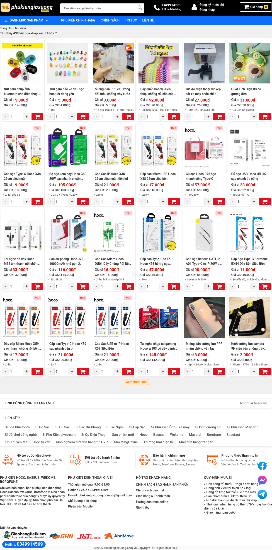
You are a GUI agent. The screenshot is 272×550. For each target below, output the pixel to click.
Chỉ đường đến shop (82, 501)
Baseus (158, 435)
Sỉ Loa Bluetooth (17, 427)
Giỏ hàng (256, 7)
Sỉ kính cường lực (208, 427)
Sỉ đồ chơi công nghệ (21, 435)
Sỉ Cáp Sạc (137, 427)
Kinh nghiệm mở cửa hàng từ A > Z (82, 442)
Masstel (195, 435)
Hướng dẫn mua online (152, 502)
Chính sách (110, 20)
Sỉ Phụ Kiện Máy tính (242, 427)
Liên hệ (148, 20)
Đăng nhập (207, 10)
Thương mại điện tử (158, 442)
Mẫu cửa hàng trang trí (196, 442)
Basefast (233, 435)
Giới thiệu (143, 507)
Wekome (176, 435)
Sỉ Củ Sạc (62, 427)
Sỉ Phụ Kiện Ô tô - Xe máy (170, 427)
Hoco (144, 435)
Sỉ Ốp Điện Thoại (94, 435)
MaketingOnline (126, 442)
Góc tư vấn (42, 442)
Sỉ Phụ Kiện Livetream (59, 435)
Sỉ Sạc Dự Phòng (88, 427)
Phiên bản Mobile (80, 506)
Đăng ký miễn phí (211, 5)
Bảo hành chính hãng (169, 455)
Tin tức (131, 20)
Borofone (214, 435)
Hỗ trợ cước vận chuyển (35, 455)
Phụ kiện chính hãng (78, 20)
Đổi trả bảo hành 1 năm (102, 457)
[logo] (28, 7)
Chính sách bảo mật (150, 490)
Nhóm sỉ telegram (253, 403)
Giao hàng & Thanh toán (153, 496)
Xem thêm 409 (136, 382)
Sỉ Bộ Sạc (42, 427)
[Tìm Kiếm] (139, 8)
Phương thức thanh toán (239, 455)
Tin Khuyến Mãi (16, 442)
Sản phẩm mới (123, 435)
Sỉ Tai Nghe (115, 427)
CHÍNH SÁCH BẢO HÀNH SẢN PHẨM (162, 484)
